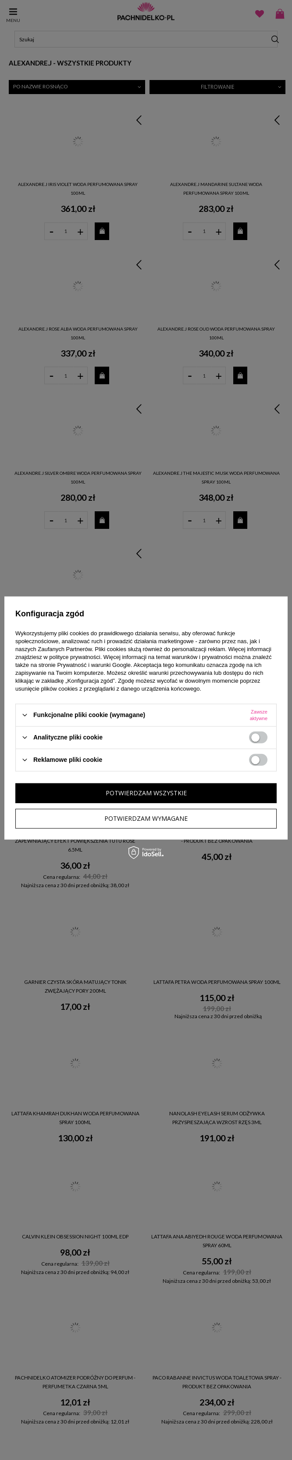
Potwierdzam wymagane (146, 818)
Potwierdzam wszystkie (146, 793)
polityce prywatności (74, 656)
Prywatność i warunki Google (94, 664)
